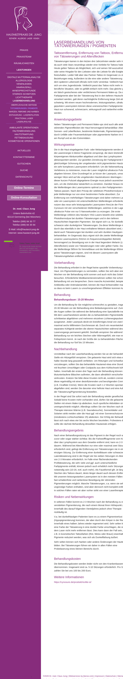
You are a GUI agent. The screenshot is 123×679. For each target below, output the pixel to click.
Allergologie (24, 80)
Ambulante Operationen (23, 127)
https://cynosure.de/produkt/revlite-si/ (72, 582)
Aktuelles (24, 150)
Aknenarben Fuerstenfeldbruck (15, 676)
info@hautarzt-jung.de (28, 229)
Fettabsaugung (24, 137)
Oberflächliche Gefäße (24, 105)
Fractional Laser (24, 118)
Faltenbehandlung (24, 131)
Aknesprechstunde (24, 90)
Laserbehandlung (24, 100)
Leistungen (24, 69)
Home (56, 33)
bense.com (88, 676)
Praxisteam (24, 56)
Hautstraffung (24, 134)
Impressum (99, 676)
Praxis (24, 50)
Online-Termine (24, 187)
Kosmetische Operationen (24, 141)
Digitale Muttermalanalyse (23, 77)
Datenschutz (24, 176)
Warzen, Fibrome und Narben (24, 112)
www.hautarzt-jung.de (28, 233)
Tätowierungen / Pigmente (24, 108)
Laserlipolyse (24, 122)
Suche (24, 170)
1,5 (11, 245)
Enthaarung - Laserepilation (24, 115)
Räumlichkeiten (24, 63)
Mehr (36, 252)
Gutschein (24, 163)
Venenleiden (24, 84)
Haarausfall (24, 87)
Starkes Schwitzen (23, 94)
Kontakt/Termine (24, 157)
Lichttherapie (24, 97)
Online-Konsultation (24, 197)
